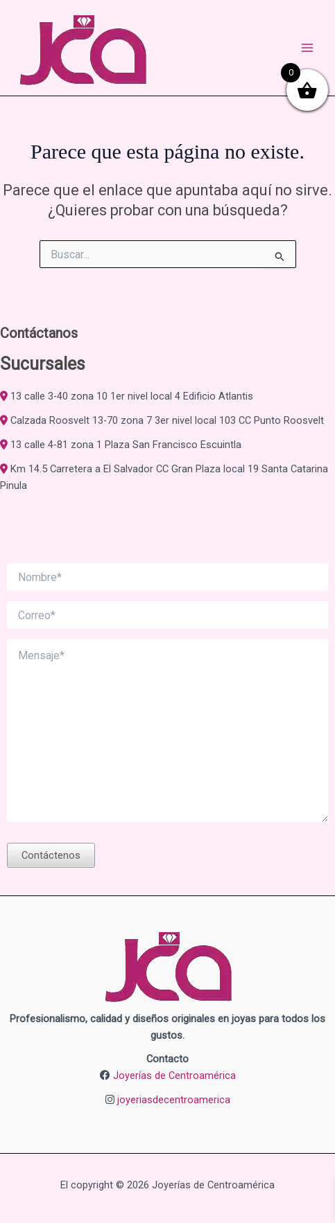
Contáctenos (51, 855)
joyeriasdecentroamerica (173, 1099)
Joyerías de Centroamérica (174, 1075)
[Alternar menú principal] (307, 48)
